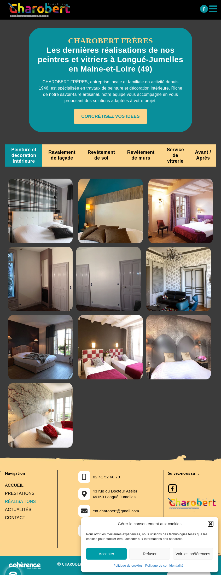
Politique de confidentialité (164, 565)
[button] (210, 523)
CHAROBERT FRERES (80, 564)
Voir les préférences (193, 553)
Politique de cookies (128, 565)
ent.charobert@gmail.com (116, 511)
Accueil (14, 485)
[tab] (23, 155)
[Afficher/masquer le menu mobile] (213, 8)
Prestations (19, 493)
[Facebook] (172, 487)
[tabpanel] (110, 314)
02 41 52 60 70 (106, 477)
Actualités (18, 509)
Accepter (106, 553)
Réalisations (20, 501)
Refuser (150, 553)
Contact (15, 517)
